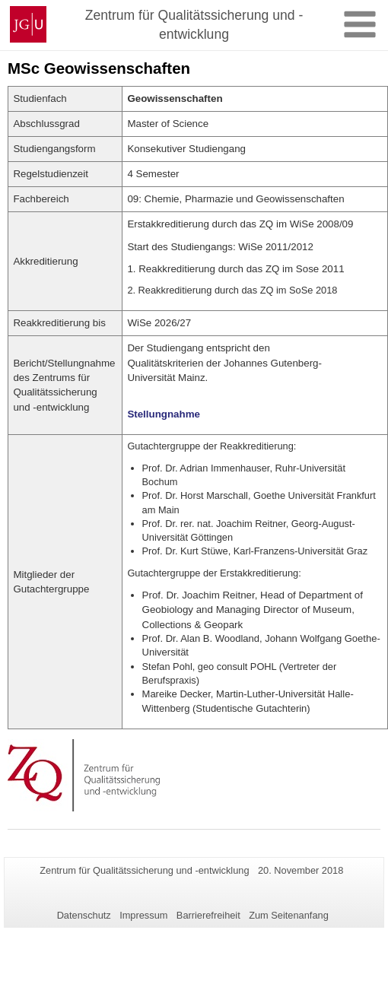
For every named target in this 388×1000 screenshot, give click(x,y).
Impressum (143, 915)
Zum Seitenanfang (289, 915)
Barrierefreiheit (208, 915)
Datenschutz (84, 915)
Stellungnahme (163, 414)
